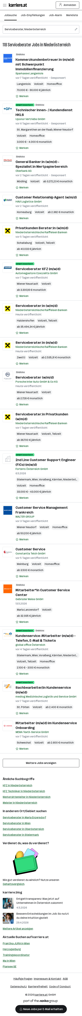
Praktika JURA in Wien (16, 943)
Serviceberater (19, 45)
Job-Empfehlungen (33, 15)
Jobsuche (10, 15)
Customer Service (30, 549)
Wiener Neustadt (27, 283)
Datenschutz (18, 986)
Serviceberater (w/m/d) (35, 377)
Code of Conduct (60, 986)
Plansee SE (9, 966)
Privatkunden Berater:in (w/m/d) (42, 228)
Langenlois (24, 84)
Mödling (22, 181)
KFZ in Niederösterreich (17, 785)
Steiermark (24, 479)
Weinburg (22, 564)
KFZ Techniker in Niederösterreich (24, 791)
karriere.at (40, 937)
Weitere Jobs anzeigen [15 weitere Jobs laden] (41, 763)
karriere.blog (12, 892)
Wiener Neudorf (63, 129)
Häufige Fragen (22, 978)
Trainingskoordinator (16, 955)
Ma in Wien (9, 960)
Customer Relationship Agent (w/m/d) (46, 197)
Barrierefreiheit (38, 986)
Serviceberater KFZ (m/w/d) (38, 269)
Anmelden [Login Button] (67, 5)
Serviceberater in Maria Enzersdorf (24, 817)
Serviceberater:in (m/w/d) (36, 343)
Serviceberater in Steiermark (21, 834)
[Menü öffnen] (5, 5)
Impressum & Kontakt (47, 978)
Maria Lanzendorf (28, 609)
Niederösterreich (57, 45)
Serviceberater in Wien (17, 823)
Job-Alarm (55, 15)
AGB (65, 978)
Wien (35, 479)
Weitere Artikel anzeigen (18, 928)
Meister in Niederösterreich (20, 802)
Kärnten (57, 479)
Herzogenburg (12, 949)
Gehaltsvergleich (13, 884)
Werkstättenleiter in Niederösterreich (26, 797)
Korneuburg (24, 212)
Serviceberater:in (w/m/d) (36, 306)
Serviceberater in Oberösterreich (23, 829)
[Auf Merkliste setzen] (22, 96)
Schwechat (24, 742)
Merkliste (72, 15)
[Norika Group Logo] (41, 1001)
